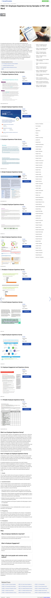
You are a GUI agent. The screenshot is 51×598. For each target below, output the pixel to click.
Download (26, 83)
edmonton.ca (3, 233)
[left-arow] (1, 299)
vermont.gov (2, 298)
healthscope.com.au (4, 168)
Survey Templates (13, 3)
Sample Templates (47, 597)
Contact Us (3, 597)
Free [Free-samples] (45, 1)
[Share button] (1, 14)
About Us (8, 597)
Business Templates (6, 3)
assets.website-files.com (4, 103)
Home (1, 3)
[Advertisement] (25, 18)
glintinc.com (2, 396)
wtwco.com (2, 331)
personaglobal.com (3, 201)
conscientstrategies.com (4, 136)
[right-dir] (50, 299)
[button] (49, 1)
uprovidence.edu (3, 266)
